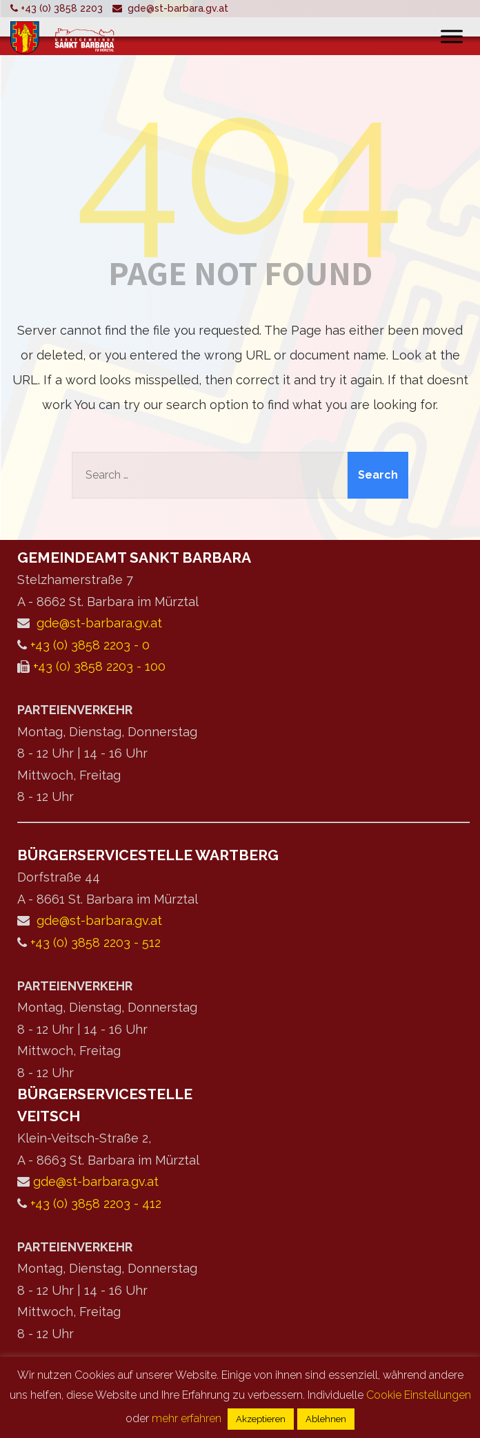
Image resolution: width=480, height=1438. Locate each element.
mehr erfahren (186, 1418)
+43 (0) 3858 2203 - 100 (99, 666)
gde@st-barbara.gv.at (178, 8)
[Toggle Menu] (452, 36)
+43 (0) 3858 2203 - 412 (95, 1203)
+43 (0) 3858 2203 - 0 (90, 645)
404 (240, 165)
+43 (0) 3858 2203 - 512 (95, 942)
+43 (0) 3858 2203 (62, 8)
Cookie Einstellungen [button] (418, 1394)
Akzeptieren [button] (261, 1419)
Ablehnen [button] (326, 1419)
